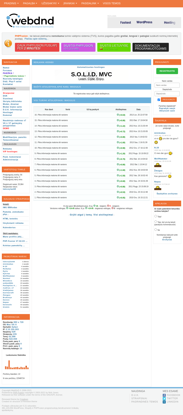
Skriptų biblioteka (12, 101)
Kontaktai (8, 84)
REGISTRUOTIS (167, 71)
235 (15, 334)
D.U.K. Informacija (12, 110)
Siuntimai (8, 99)
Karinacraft (8, 293)
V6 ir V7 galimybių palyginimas (12, 124)
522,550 (13, 339)
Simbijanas (8, 290)
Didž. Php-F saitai (12, 82)
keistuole (7, 305)
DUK (5, 96)
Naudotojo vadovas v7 (14, 121)
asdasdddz (8, 283)
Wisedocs (7, 281)
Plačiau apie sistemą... (36, 38)
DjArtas (6, 274)
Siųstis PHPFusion (78, 47)
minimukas (8, 264)
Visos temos (112, 3)
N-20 (5, 266)
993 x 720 (19, 322)
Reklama (7, 149)
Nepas (6, 302)
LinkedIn (172, 401)
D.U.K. (135, 395)
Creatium (24, 399)
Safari (15, 327)
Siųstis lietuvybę (114, 47)
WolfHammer (9, 276)
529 (13, 332)
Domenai (7, 115)
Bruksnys (7, 297)
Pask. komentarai (12, 157)
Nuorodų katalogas (13, 79)
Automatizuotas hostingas (91, 67)
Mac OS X (12, 325)
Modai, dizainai (11, 104)
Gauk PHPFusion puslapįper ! (37, 47)
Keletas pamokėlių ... (14, 246)
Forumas (7, 71)
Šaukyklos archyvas (167, 194)
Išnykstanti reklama (13, 223)
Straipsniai (139, 398)
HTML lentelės (10, 219)
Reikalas (7, 269)
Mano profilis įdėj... (13, 237)
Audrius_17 (8, 288)
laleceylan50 (9, 189)
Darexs (6, 300)
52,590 (12, 337)
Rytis (5, 271)
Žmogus (7, 295)
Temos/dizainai (11, 140)
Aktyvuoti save (167, 111)
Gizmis (6, 307)
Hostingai (8, 112)
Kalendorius (9, 228)
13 (21, 349)
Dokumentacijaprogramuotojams (150, 47)
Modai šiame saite (12, 107)
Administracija (10, 160)
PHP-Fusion (18, 392)
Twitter (172, 398)
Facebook (173, 395)
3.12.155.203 (12, 329)
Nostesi (6, 278)
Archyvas (167, 240)
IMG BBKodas (10, 207)
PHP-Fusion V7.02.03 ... (15, 241)
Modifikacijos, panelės (15, 137)
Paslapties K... (10, 285)
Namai (6, 68)
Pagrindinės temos (144, 401)
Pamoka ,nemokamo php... (13, 213)
